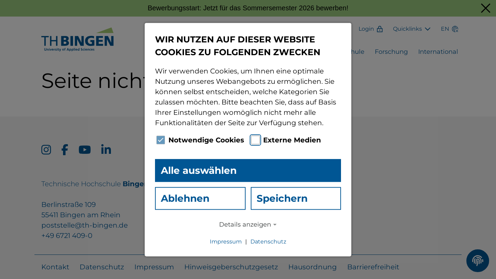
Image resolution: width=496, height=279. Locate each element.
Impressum (226, 241)
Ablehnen (185, 198)
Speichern (282, 198)
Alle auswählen (199, 170)
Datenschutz (268, 241)
